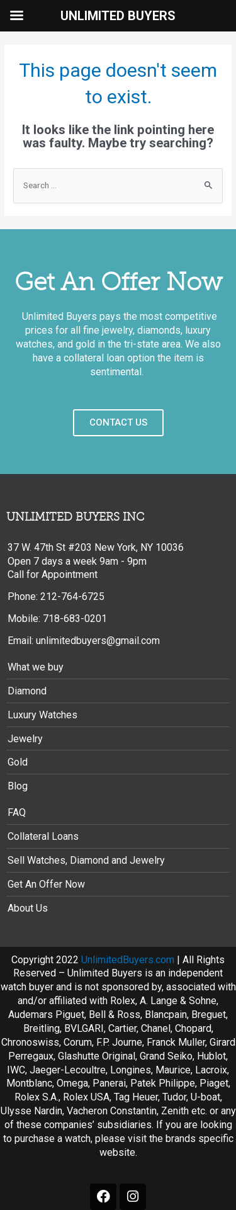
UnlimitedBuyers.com (127, 960)
